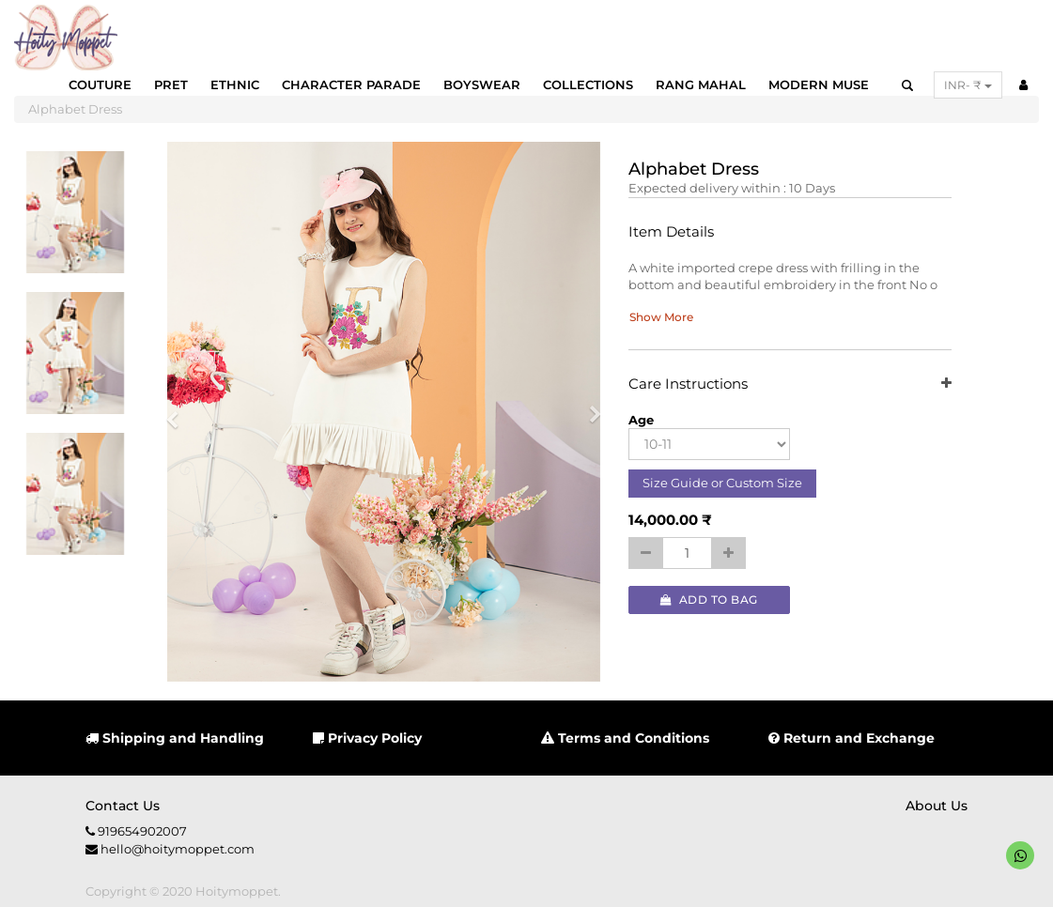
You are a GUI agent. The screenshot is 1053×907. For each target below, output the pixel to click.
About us (937, 805)
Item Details (671, 232)
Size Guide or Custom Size (722, 482)
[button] (178, 412)
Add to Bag (709, 599)
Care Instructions (790, 384)
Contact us (122, 805)
